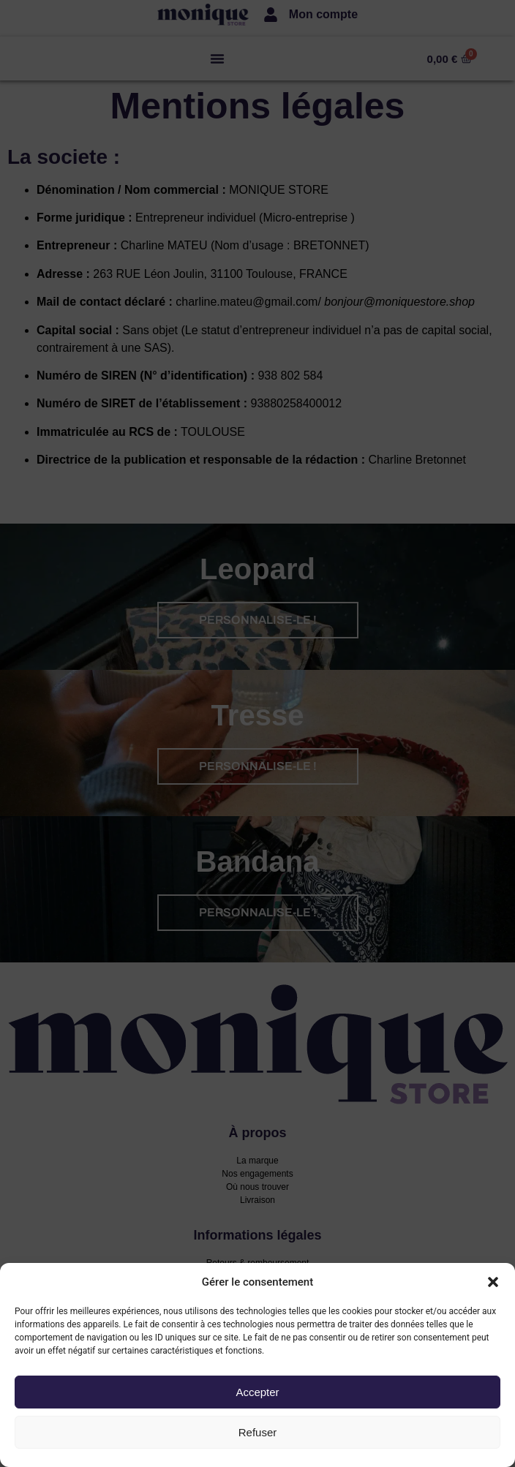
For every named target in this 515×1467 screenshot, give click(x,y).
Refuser (257, 1432)
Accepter (257, 1392)
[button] (493, 1282)
